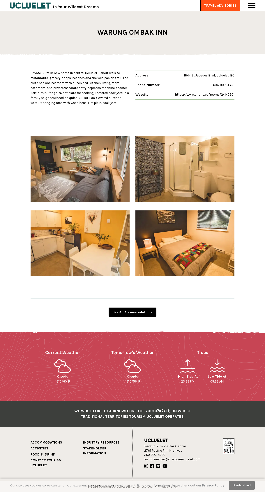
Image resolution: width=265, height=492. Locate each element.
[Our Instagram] (146, 466)
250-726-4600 (154, 455)
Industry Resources (101, 442)
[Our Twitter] (158, 466)
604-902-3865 (223, 85)
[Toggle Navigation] (251, 5)
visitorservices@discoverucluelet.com (172, 459)
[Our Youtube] (164, 466)
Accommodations (46, 442)
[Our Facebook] (152, 466)
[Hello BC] (228, 446)
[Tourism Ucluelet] (30, 5)
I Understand (242, 485)
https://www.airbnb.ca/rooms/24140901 (204, 95)
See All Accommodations (132, 312)
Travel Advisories (220, 6)
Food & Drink (43, 454)
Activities (39, 448)
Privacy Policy (213, 485)
